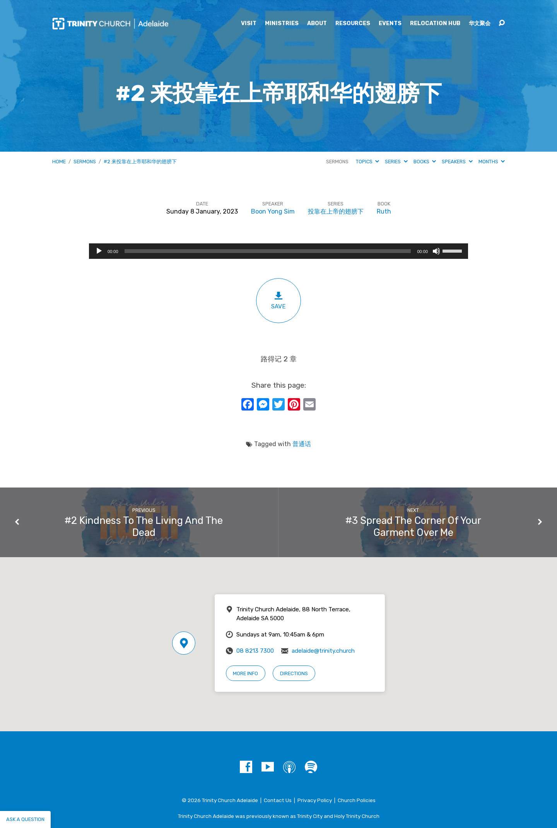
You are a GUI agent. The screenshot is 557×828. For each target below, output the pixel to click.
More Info (245, 673)
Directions (294, 673)
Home (59, 161)
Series (396, 161)
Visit (248, 23)
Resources (352, 23)
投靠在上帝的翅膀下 (336, 211)
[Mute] (436, 251)
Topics (367, 161)
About (317, 23)
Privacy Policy (314, 800)
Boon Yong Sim (273, 211)
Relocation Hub (435, 23)
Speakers (457, 161)
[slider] (268, 251)
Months (491, 161)
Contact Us (278, 800)
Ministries (282, 23)
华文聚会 (479, 23)
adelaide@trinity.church (323, 650)
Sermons (84, 161)
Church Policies (357, 800)
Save (278, 300)
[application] (278, 251)
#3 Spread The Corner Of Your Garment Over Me (413, 526)
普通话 (301, 444)
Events (390, 23)
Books (424, 161)
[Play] (99, 251)
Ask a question (25, 819)
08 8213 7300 (255, 650)
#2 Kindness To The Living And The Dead (144, 526)
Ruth (384, 211)
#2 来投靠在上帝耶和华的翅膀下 (140, 161)
